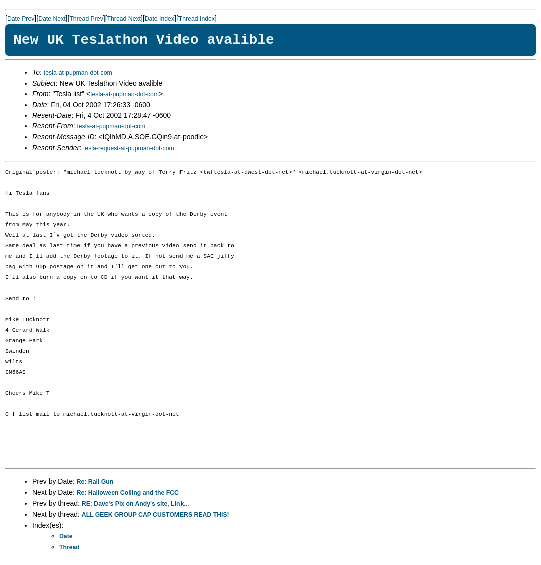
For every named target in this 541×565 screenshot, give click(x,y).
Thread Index (196, 18)
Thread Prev (86, 18)
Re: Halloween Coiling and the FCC (128, 492)
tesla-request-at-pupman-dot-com (128, 148)
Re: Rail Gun (95, 481)
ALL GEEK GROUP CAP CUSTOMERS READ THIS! (155, 514)
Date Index (159, 18)
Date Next (51, 18)
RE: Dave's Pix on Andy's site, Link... (135, 503)
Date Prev (20, 18)
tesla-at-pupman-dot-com (78, 72)
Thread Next (124, 18)
